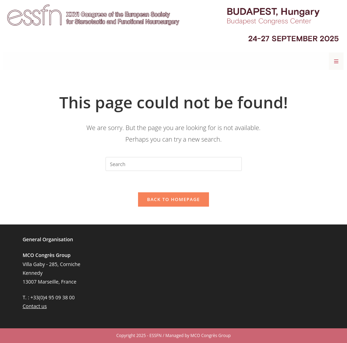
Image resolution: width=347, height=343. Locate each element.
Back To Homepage (173, 199)
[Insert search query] (174, 164)
